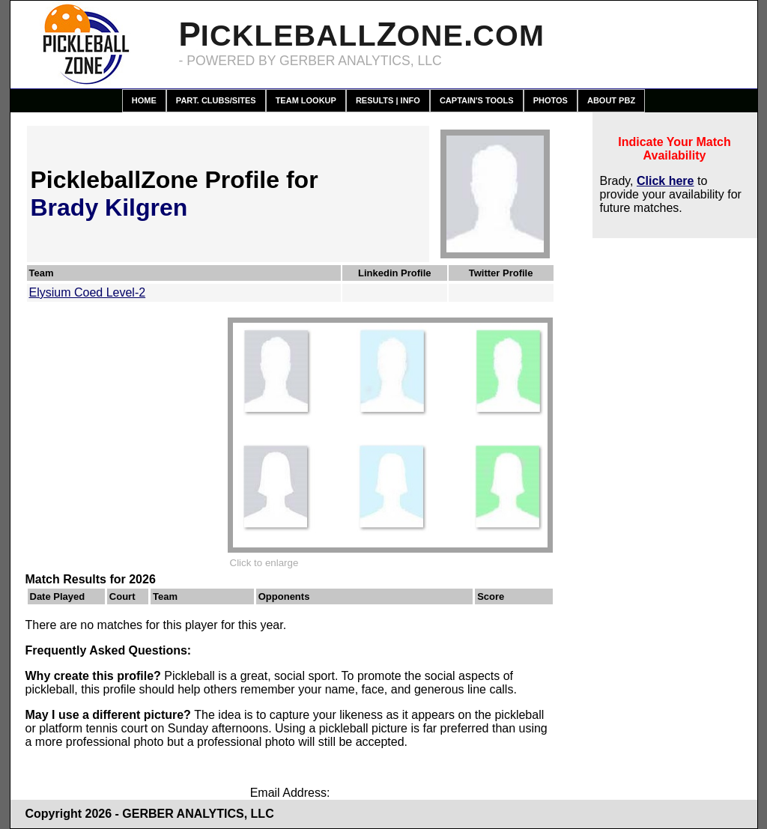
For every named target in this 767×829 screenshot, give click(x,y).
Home (144, 100)
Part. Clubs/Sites (216, 100)
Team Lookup (306, 100)
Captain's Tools (477, 100)
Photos (550, 100)
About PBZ (611, 100)
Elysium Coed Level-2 (87, 292)
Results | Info (388, 100)
